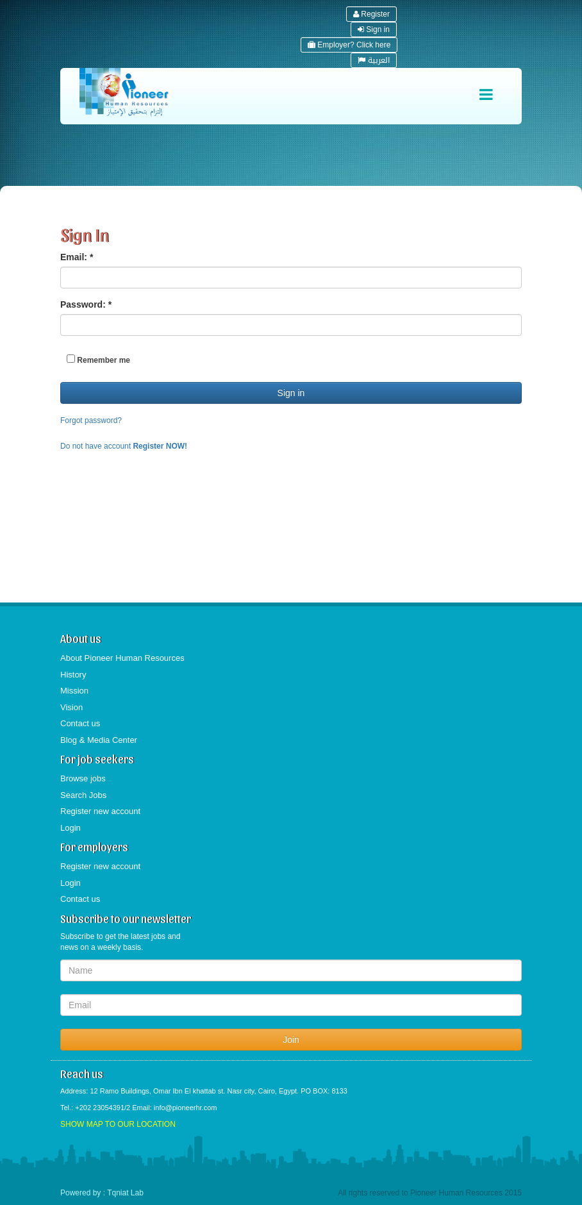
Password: (86, 304)
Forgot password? (91, 420)
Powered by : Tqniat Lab (102, 1192)
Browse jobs (83, 778)
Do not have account (123, 446)
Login (70, 828)
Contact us (80, 723)
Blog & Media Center (98, 740)
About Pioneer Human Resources (122, 658)
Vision (71, 707)
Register (371, 14)
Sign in (374, 29)
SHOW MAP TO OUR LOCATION (118, 1124)
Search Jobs (83, 795)
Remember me (98, 359)
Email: (76, 257)
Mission (74, 690)
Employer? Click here (349, 44)
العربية (374, 60)
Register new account (100, 811)
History (73, 674)
